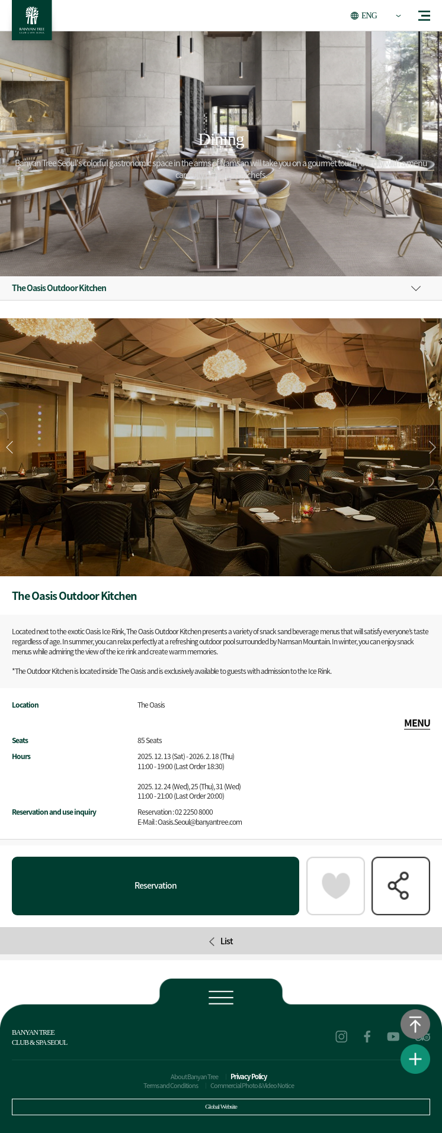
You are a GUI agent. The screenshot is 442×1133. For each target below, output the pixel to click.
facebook (367, 1036)
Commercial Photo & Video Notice (252, 1085)
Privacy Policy (248, 1076)
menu (424, 16)
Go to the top (415, 1024)
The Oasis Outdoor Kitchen (59, 287)
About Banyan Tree (194, 1076)
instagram (341, 1036)
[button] (432, 447)
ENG (369, 15)
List (221, 941)
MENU (417, 722)
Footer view (220, 996)
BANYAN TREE (32, 23)
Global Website (221, 1106)
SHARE (400, 886)
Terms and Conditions (170, 1085)
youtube (393, 1036)
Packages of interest (335, 886)
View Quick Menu (415, 1059)
